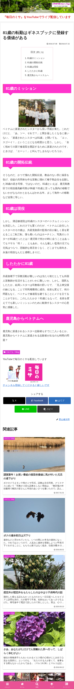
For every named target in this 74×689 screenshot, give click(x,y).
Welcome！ (13, 674)
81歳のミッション (36, 58)
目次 (33, 52)
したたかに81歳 (35, 71)
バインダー (55, 679)
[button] (48, 410)
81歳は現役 (32, 67)
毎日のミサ (19, 679)
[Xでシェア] (14, 401)
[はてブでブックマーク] (60, 401)
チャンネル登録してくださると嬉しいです (26, 386)
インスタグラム (60, 674)
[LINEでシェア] (26, 410)
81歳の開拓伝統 (35, 62)
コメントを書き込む (37, 627)
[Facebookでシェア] (37, 401)
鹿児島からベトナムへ (38, 76)
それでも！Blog (11, 353)
